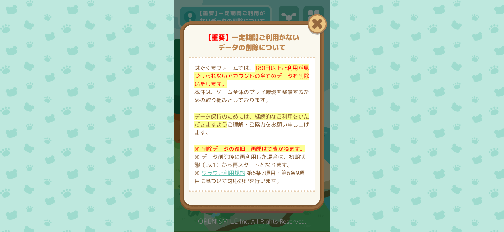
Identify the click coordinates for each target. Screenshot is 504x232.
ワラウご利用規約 (223, 173)
